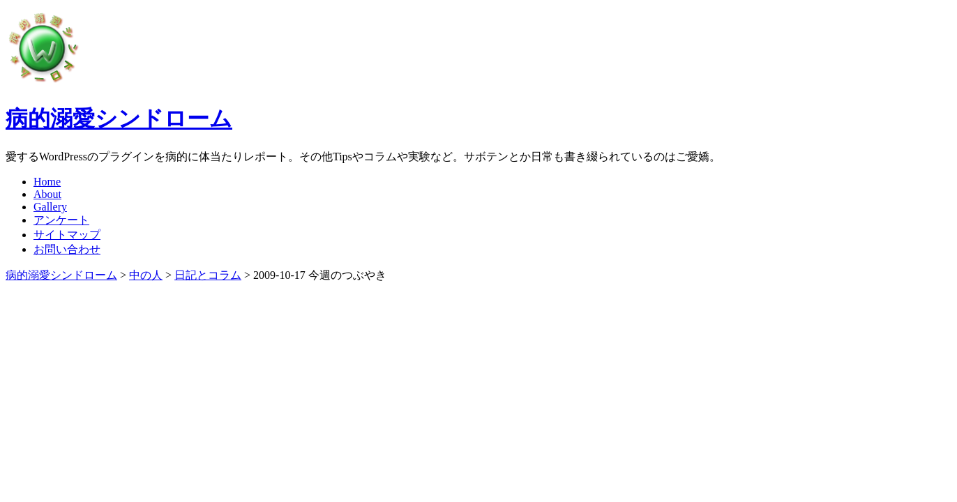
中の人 (146, 275)
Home (47, 182)
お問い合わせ (66, 249)
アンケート (61, 220)
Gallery (50, 207)
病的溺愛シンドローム (119, 118)
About (47, 194)
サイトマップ (66, 235)
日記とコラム (207, 275)
